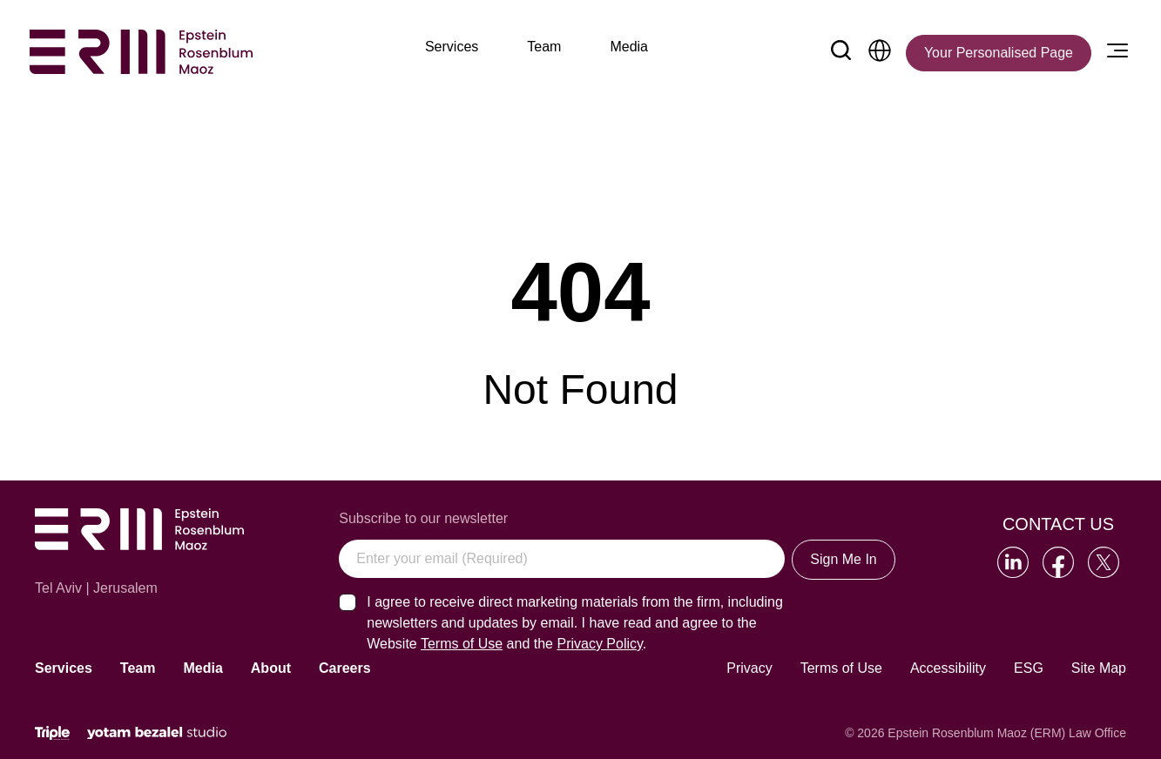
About (271, 668)
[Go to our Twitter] (1103, 562)
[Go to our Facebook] (1058, 562)
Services (63, 668)
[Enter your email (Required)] (562, 559)
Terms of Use (841, 668)
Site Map (1098, 668)
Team (138, 668)
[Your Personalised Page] (998, 53)
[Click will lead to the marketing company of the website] (52, 733)
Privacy (749, 668)
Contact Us (1058, 524)
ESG (1028, 668)
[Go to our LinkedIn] (1013, 562)
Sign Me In (843, 559)
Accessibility (948, 668)
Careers (345, 668)
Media (202, 668)
